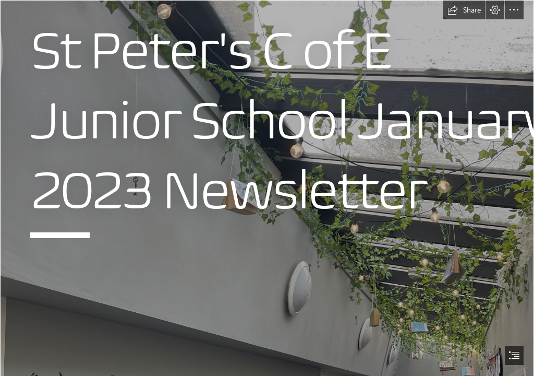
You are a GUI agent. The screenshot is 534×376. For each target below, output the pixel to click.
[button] (464, 10)
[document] (267, 188)
